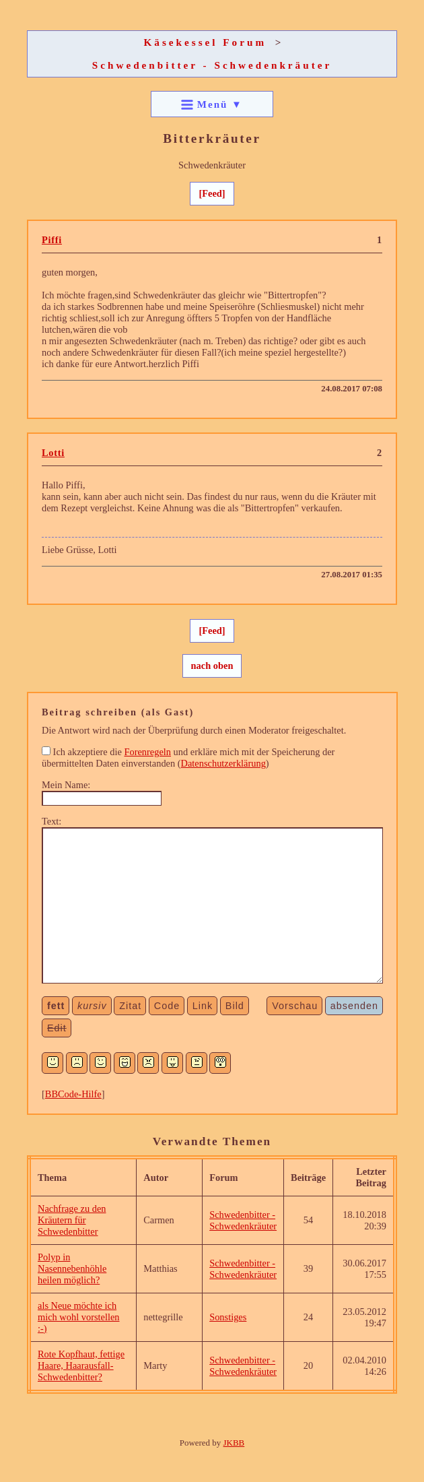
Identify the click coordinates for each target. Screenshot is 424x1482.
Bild (234, 1005)
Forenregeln (147, 751)
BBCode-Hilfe (73, 1094)
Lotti (53, 452)
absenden (354, 1005)
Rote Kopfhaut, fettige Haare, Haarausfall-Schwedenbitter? (81, 1365)
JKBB (234, 1443)
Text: (51, 821)
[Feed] (212, 193)
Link (202, 1005)
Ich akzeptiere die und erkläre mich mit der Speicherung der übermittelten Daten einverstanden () (188, 757)
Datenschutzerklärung (223, 763)
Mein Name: (66, 784)
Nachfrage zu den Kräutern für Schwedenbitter (72, 1220)
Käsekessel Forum (205, 42)
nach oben (212, 665)
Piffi (52, 239)
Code (167, 1005)
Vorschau (295, 1005)
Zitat (130, 1005)
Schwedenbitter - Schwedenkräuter (212, 65)
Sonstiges (227, 1317)
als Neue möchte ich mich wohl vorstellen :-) (79, 1317)
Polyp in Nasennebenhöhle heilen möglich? (72, 1268)
